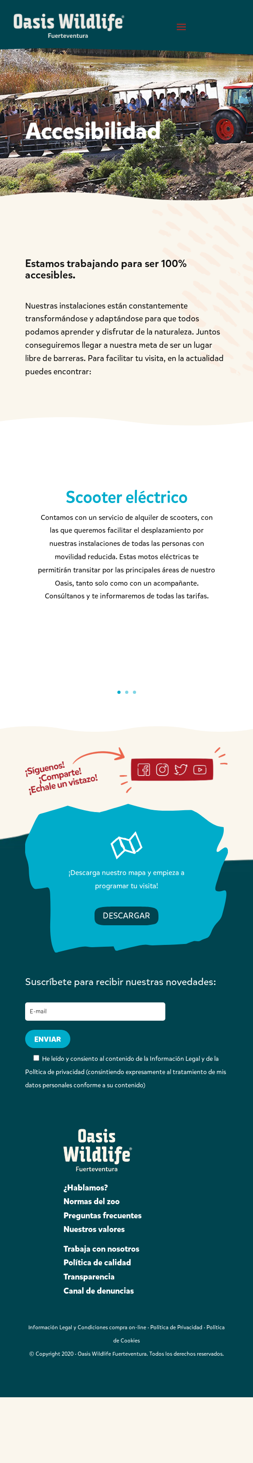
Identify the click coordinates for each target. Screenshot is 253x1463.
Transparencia (89, 1276)
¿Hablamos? (85, 1187)
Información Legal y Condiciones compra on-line (87, 1327)
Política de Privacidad (176, 1327)
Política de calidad (97, 1262)
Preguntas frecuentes (102, 1215)
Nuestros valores (94, 1229)
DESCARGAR (126, 915)
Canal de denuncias (98, 1290)
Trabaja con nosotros (101, 1248)
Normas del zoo (91, 1201)
